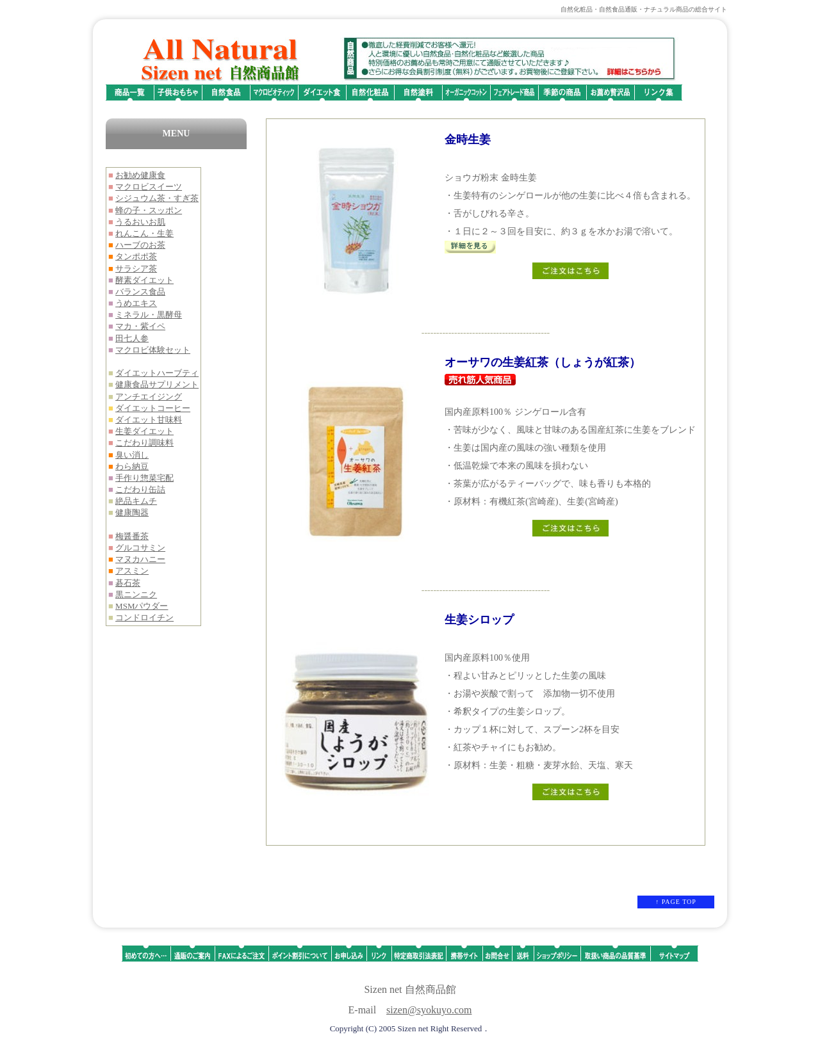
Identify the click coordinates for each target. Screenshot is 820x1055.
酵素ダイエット (144, 280)
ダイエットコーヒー (152, 408)
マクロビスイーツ (148, 186)
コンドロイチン (144, 617)
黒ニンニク (136, 594)
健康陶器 (132, 512)
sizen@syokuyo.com (429, 1009)
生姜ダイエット (144, 431)
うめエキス (136, 303)
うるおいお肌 (140, 222)
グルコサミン (140, 547)
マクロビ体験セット (152, 350)
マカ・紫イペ (140, 326)
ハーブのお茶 (140, 245)
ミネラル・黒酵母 (148, 314)
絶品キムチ (136, 501)
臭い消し (132, 455)
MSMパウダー (141, 606)
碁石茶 (127, 583)
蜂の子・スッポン (148, 210)
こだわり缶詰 (140, 489)
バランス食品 (140, 291)
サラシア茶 (136, 268)
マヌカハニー (140, 559)
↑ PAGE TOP (675, 901)
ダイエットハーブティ (157, 373)
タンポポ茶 (136, 256)
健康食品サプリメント (157, 384)
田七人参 (132, 338)
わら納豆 (132, 466)
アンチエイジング (148, 396)
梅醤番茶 (132, 536)
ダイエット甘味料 (148, 419)
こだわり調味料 (144, 442)
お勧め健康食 (140, 175)
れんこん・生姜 (144, 233)
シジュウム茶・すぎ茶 (157, 198)
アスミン (132, 571)
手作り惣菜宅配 (144, 478)
